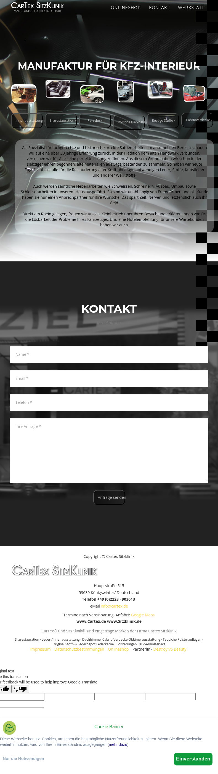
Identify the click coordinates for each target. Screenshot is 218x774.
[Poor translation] (20, 689)
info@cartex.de (114, 606)
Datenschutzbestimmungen (79, 649)
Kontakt (159, 13)
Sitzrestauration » (63, 120)
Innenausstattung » (29, 120)
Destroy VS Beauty (169, 649)
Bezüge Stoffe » (164, 120)
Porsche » (94, 120)
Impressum (40, 649)
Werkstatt (191, 13)
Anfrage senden (111, 497)
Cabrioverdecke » (199, 120)
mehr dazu (118, 744)
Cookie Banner (109, 726)
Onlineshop (126, 13)
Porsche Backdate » (131, 122)
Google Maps (143, 614)
